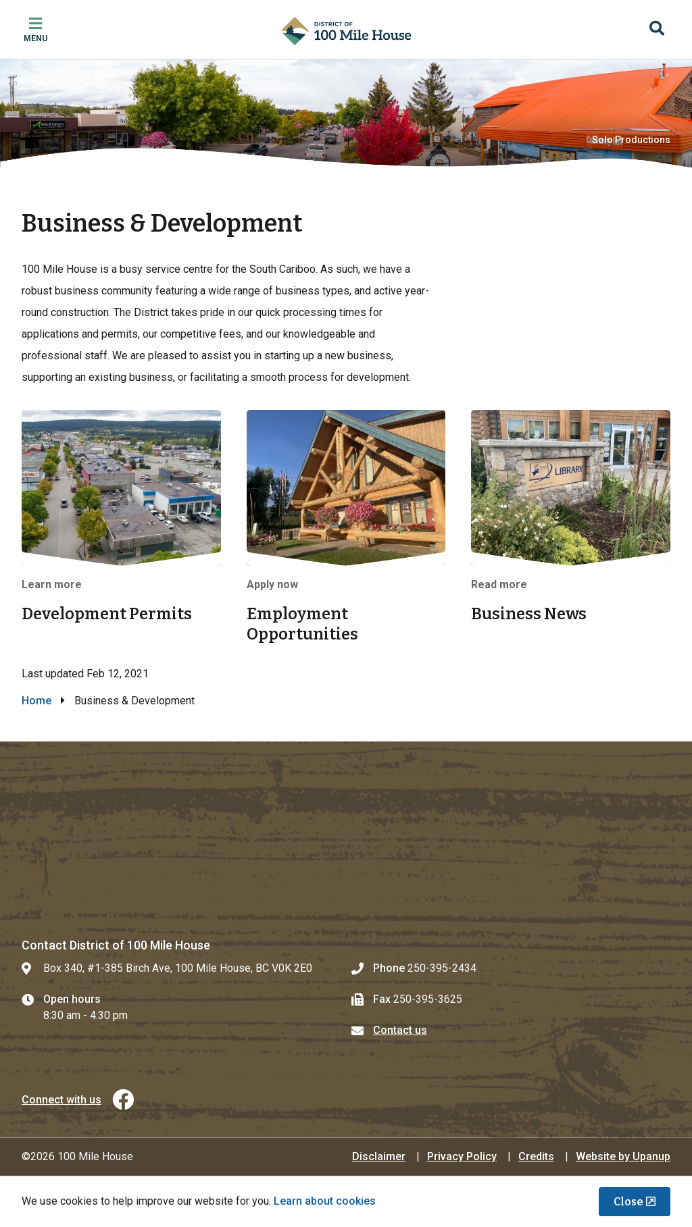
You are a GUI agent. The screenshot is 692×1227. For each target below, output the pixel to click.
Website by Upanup (623, 1156)
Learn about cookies (325, 1201)
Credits (536, 1156)
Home (36, 700)
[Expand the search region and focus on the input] (656, 29)
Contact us (400, 1030)
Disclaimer (378, 1156)
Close (628, 1201)
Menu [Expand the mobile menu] (35, 38)
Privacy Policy (462, 1156)
